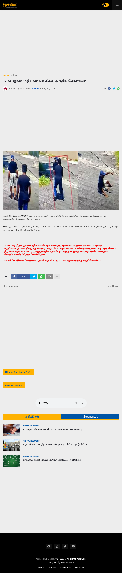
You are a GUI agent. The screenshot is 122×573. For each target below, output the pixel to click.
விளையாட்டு (90, 416)
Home (6, 75)
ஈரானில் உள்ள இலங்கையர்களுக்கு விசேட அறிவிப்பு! (55, 444)
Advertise (79, 567)
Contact (52, 567)
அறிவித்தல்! (32, 416)
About (41, 567)
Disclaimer (65, 567)
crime (14, 75)
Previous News (11, 286)
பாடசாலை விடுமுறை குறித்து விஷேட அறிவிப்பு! (52, 459)
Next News (112, 286)
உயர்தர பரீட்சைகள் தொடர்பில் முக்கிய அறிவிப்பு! (53, 429)
